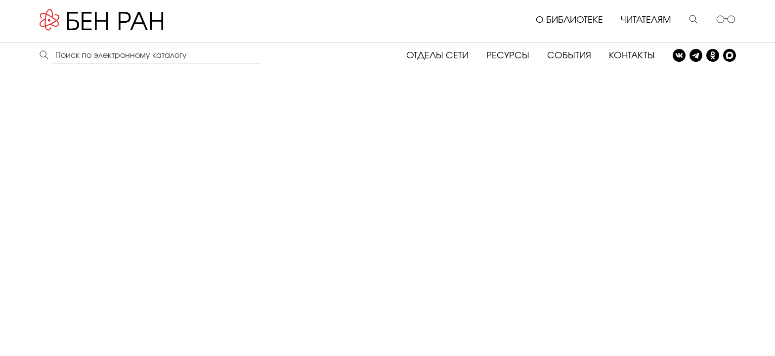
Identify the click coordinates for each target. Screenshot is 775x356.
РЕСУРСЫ (507, 55)
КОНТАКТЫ (632, 55)
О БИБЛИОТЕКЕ (569, 20)
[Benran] (116, 20)
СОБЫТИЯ (569, 55)
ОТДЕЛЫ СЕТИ (437, 55)
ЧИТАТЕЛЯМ (646, 20)
